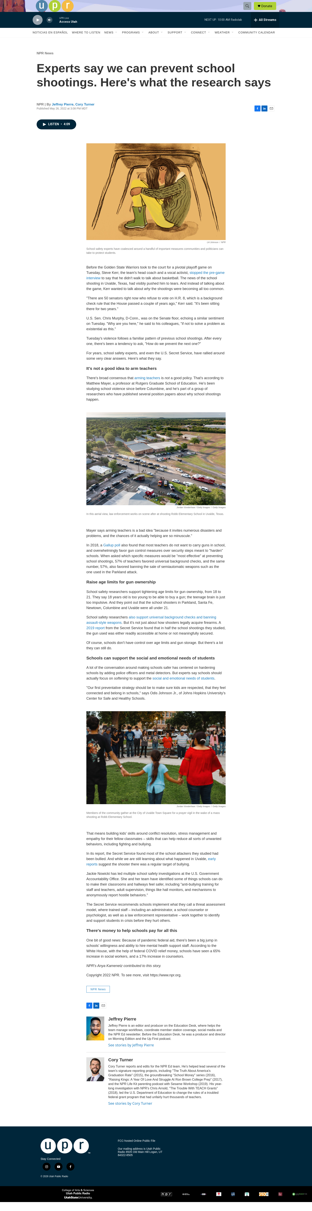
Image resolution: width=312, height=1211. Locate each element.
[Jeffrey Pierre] (95, 1037)
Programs (131, 41)
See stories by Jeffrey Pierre (131, 1054)
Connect (198, 41)
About (153, 41)
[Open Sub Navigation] (116, 41)
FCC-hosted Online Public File (136, 1149)
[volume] (49, 28)
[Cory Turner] (95, 1078)
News (108, 41)
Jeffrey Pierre (63, 113)
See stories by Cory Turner (130, 1112)
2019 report (96, 637)
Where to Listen (86, 41)
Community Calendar (256, 41)
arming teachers (147, 387)
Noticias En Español (50, 41)
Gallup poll (112, 554)
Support (175, 41)
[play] (37, 29)
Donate (269, 10)
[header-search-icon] (249, 11)
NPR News (45, 62)
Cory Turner (85, 113)
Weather (222, 41)
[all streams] (265, 29)
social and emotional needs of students (183, 687)
